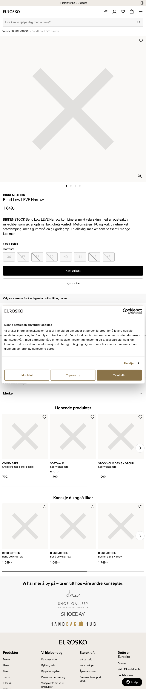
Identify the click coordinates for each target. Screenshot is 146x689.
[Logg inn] (114, 11)
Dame (6, 659)
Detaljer (129, 363)
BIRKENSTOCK (21, 31)
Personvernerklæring (53, 677)
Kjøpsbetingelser (50, 671)
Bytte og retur (48, 665)
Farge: (10, 243)
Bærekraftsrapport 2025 (90, 679)
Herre (6, 665)
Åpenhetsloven (88, 671)
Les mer (9, 234)
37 (23, 257)
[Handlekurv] (131, 11)
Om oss (122, 663)
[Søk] (139, 22)
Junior (6, 677)
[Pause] (142, 3)
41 (80, 257)
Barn (6, 671)
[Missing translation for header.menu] (140, 11)
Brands (5, 31)
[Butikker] (105, 11)
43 (108, 257)
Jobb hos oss (125, 675)
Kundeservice (49, 659)
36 (9, 257)
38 (37, 257)
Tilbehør (7, 682)
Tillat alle (119, 375)
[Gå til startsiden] (11, 11)
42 (94, 257)
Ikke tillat (27, 375)
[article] (25, 444)
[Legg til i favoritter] (141, 40)
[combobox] (70, 22)
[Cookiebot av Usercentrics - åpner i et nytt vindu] (125, 311)
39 (51, 257)
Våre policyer (87, 665)
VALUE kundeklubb (129, 669)
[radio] (9, 256)
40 (66, 257)
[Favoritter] (123, 11)
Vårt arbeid (86, 659)
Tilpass (73, 375)
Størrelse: (8, 248)
